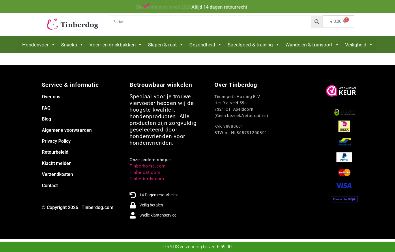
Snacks (72, 44)
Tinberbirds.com (147, 178)
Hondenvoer (38, 44)
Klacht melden (57, 163)
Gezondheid (205, 44)
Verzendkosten (57, 174)
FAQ (46, 108)
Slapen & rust (166, 44)
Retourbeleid (55, 152)
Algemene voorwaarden (67, 130)
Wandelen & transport (312, 44)
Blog (46, 119)
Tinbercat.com (145, 172)
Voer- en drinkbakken (115, 44)
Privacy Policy (56, 141)
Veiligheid (359, 44)
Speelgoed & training (254, 44)
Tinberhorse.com (148, 166)
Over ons (51, 96)
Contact (50, 185)
